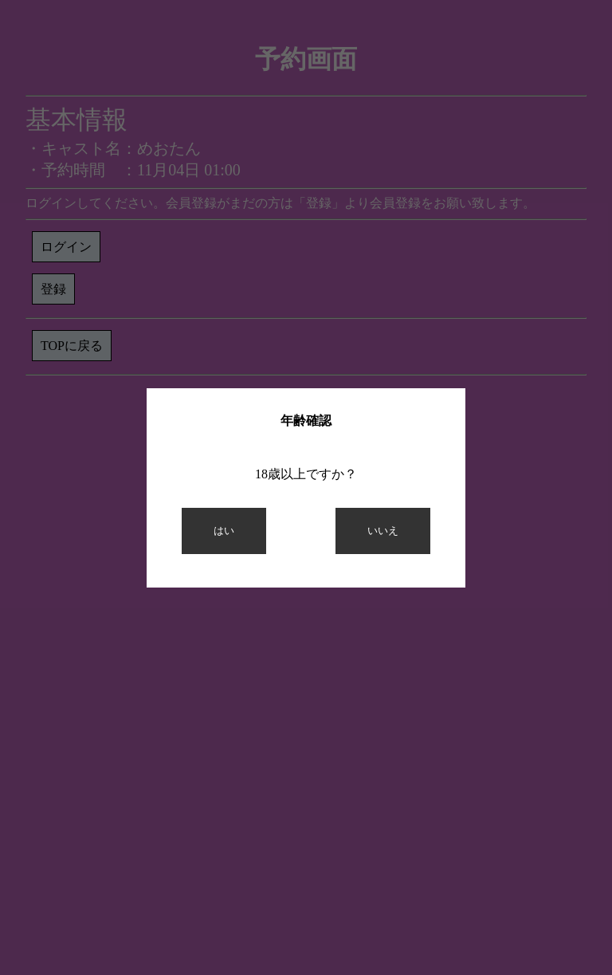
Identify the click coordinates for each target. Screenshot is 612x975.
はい (224, 531)
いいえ (382, 531)
